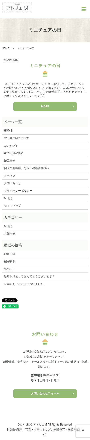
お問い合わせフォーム (45, 393)
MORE (45, 106)
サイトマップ (12, 205)
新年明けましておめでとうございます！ (29, 276)
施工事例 (9, 160)
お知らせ (9, 233)
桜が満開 (9, 261)
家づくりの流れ (14, 153)
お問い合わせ (12, 183)
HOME (5, 48)
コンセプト (11, 145)
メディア (9, 175)
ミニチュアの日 (45, 65)
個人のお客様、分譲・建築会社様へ (26, 168)
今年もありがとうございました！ (25, 284)
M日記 (8, 198)
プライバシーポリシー (18, 190)
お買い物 (9, 253)
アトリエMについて (16, 138)
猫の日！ (9, 269)
